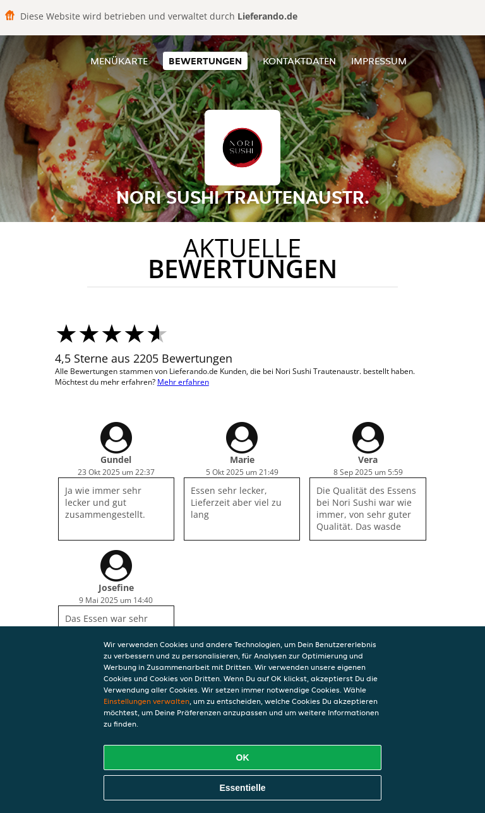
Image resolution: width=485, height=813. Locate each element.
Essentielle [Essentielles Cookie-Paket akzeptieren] (242, 788)
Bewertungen (205, 60)
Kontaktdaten (299, 60)
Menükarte (119, 60)
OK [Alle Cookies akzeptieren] (242, 757)
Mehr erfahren (183, 382)
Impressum (379, 60)
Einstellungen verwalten (146, 701)
